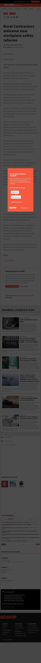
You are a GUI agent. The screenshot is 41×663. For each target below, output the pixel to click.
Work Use (15, 192)
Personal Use (16, 197)
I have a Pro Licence (16, 202)
